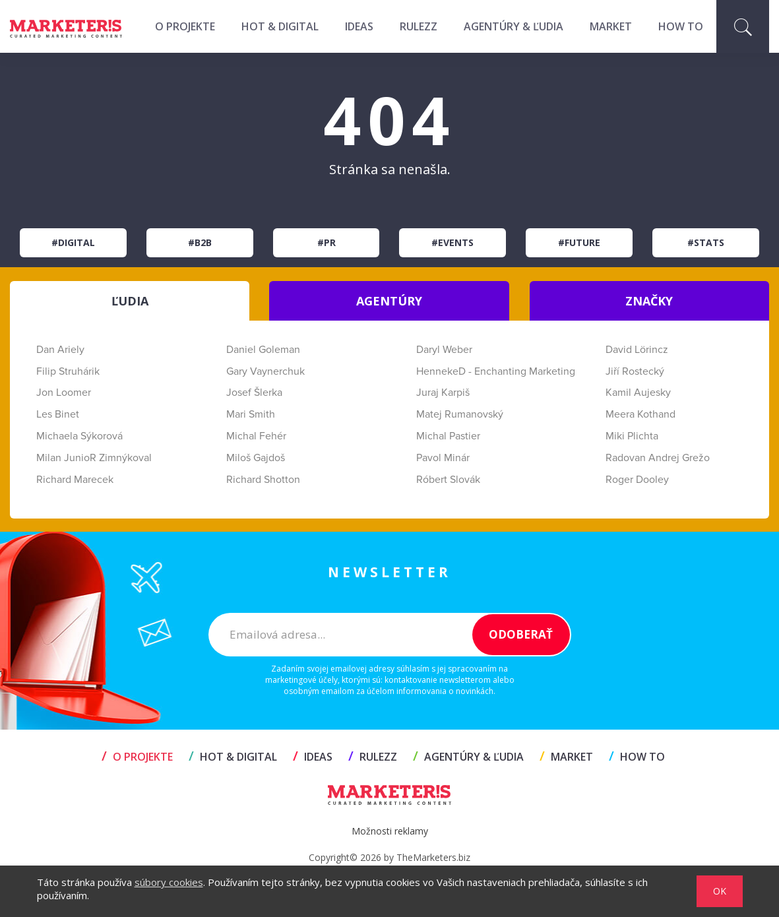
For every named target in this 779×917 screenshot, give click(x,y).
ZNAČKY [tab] (649, 301)
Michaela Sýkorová (79, 436)
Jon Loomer (63, 392)
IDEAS (359, 26)
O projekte (185, 26)
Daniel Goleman (263, 349)
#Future (579, 242)
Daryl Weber (444, 349)
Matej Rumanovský (459, 414)
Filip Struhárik (68, 371)
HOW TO (680, 26)
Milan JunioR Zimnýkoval (94, 457)
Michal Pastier (448, 436)
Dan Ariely (60, 349)
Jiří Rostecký (635, 371)
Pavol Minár (443, 457)
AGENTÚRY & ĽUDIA (513, 26)
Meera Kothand (640, 414)
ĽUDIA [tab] (129, 301)
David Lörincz (637, 349)
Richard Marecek (74, 479)
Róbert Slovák (448, 479)
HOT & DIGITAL (280, 26)
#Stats (705, 242)
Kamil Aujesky (638, 392)
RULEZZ (418, 26)
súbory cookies (169, 882)
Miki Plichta (632, 436)
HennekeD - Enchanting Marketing (495, 371)
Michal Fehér (256, 436)
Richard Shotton (263, 479)
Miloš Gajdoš (255, 457)
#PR (326, 242)
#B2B (200, 242)
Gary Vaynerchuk (265, 371)
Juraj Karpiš (443, 392)
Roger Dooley (637, 479)
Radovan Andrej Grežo (658, 457)
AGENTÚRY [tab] (389, 301)
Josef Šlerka (254, 392)
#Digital (73, 242)
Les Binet (57, 414)
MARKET (611, 26)
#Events (452, 242)
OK (719, 891)
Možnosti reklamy (390, 831)
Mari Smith (250, 414)
